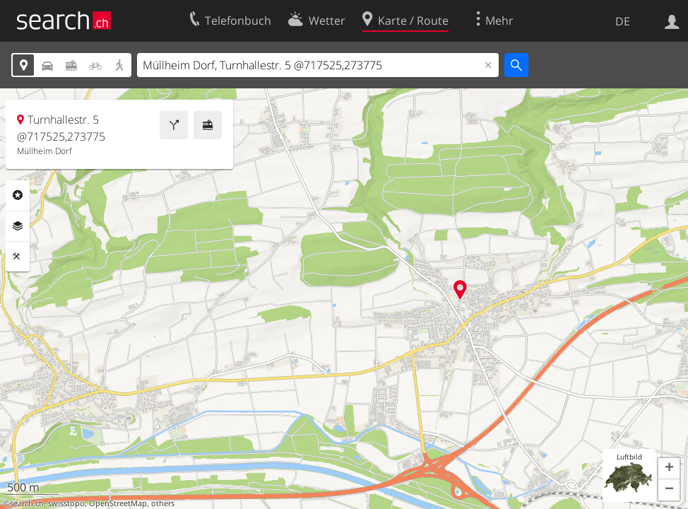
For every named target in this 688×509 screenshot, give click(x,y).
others (162, 503)
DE (622, 21)
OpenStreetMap (118, 503)
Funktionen (18, 256)
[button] (669, 468)
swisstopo (66, 503)
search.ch (27, 503)
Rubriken (18, 195)
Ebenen (18, 226)
